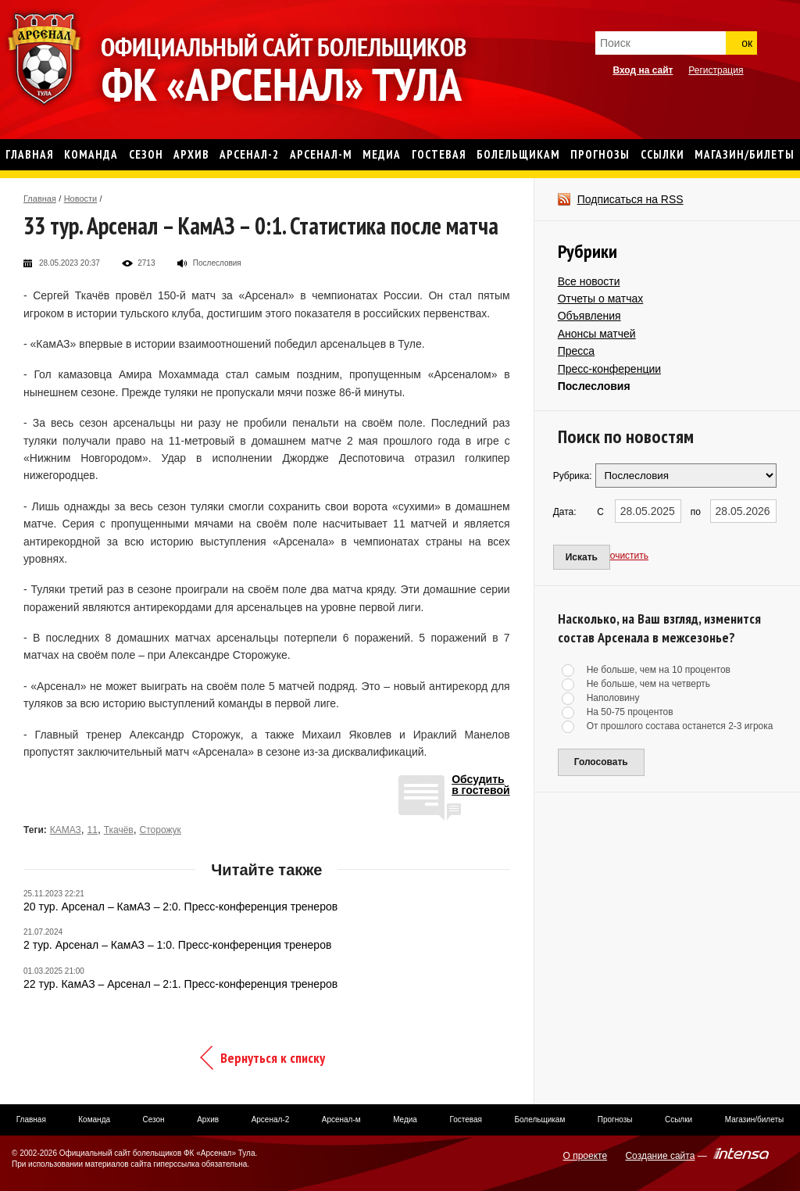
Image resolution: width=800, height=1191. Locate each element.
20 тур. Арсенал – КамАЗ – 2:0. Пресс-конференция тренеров (180, 906)
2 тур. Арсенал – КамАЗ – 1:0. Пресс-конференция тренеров (177, 945)
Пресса (576, 351)
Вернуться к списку (272, 1058)
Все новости (589, 281)
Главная (39, 198)
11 (93, 829)
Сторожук (160, 829)
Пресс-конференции (609, 369)
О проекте (585, 1155)
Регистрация (715, 70)
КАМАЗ (65, 829)
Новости (81, 198)
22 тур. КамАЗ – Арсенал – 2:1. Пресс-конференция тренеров (180, 984)
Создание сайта (660, 1155)
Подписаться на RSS (630, 199)
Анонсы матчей (597, 333)
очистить (629, 555)
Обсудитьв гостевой (481, 785)
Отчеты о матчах (601, 298)
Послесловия (594, 386)
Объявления (589, 315)
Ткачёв (119, 829)
